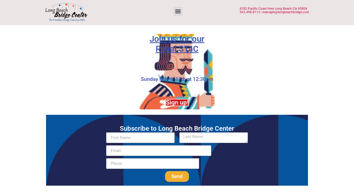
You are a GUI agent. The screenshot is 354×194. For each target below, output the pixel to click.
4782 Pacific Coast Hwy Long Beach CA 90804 (274, 9)
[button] (178, 11)
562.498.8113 (250, 12)
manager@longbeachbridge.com (285, 12)
